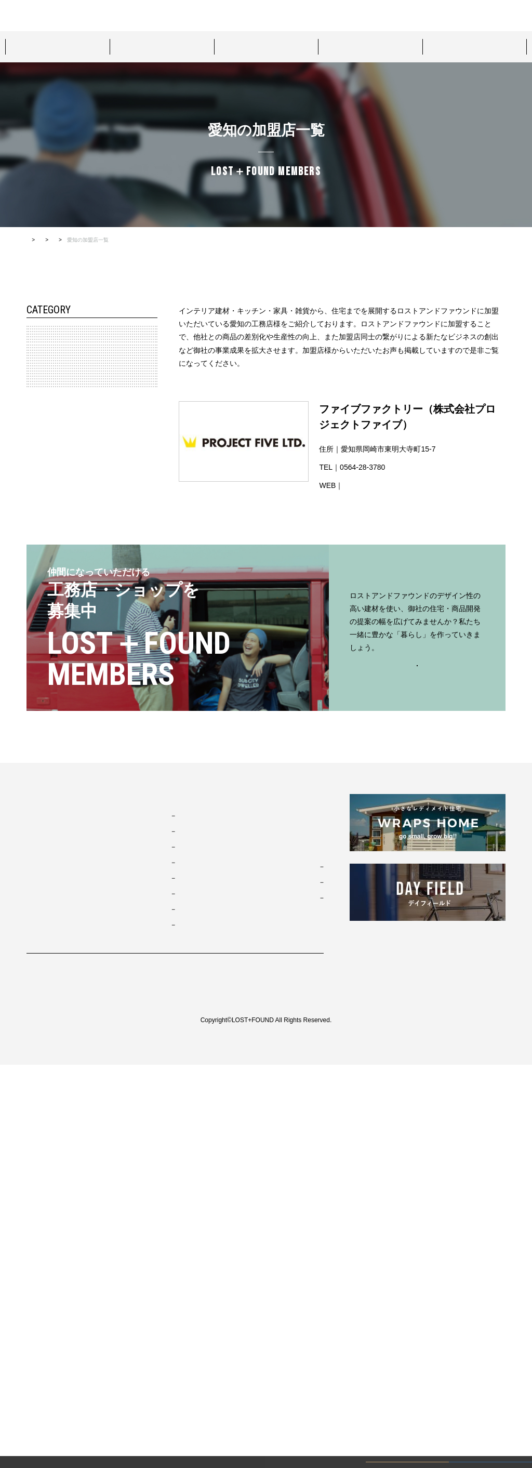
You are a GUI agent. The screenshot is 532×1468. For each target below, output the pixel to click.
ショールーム (370, 46)
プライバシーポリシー (57, 1381)
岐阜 (40, 574)
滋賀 (40, 693)
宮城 (40, 383)
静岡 (40, 621)
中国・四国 (44, 717)
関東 (35, 407)
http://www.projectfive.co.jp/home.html (404, 485)
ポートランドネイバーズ (195, 1265)
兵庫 (40, 669)
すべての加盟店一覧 (175, 240)
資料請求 (403, 15)
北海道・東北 (47, 336)
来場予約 (227, 15)
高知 (40, 764)
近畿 (35, 645)
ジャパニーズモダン (189, 1327)
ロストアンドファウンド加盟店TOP (97, 240)
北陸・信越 (44, 479)
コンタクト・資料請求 (287, 1253)
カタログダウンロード (480, 15)
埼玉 (40, 455)
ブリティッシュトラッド (195, 1296)
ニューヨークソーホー (192, 1281)
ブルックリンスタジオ (192, 1218)
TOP (34, 1202)
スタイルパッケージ (57, 46)
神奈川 (43, 431)
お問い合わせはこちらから (417, 1068)
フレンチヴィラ (183, 1249)
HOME (34, 240)
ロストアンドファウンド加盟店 (474, 46)
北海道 (43, 360)
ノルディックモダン (189, 1312)
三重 (40, 598)
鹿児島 (43, 883)
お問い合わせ (269, 15)
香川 (40, 740)
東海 (35, 526)
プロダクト (161, 46)
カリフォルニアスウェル (195, 1234)
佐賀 (40, 836)
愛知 (40, 550)
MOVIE (262, 1227)
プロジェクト (266, 46)
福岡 (40, 812)
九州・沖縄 (44, 788)
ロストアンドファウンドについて (158, 15)
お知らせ (265, 1202)
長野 (40, 502)
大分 (40, 859)
